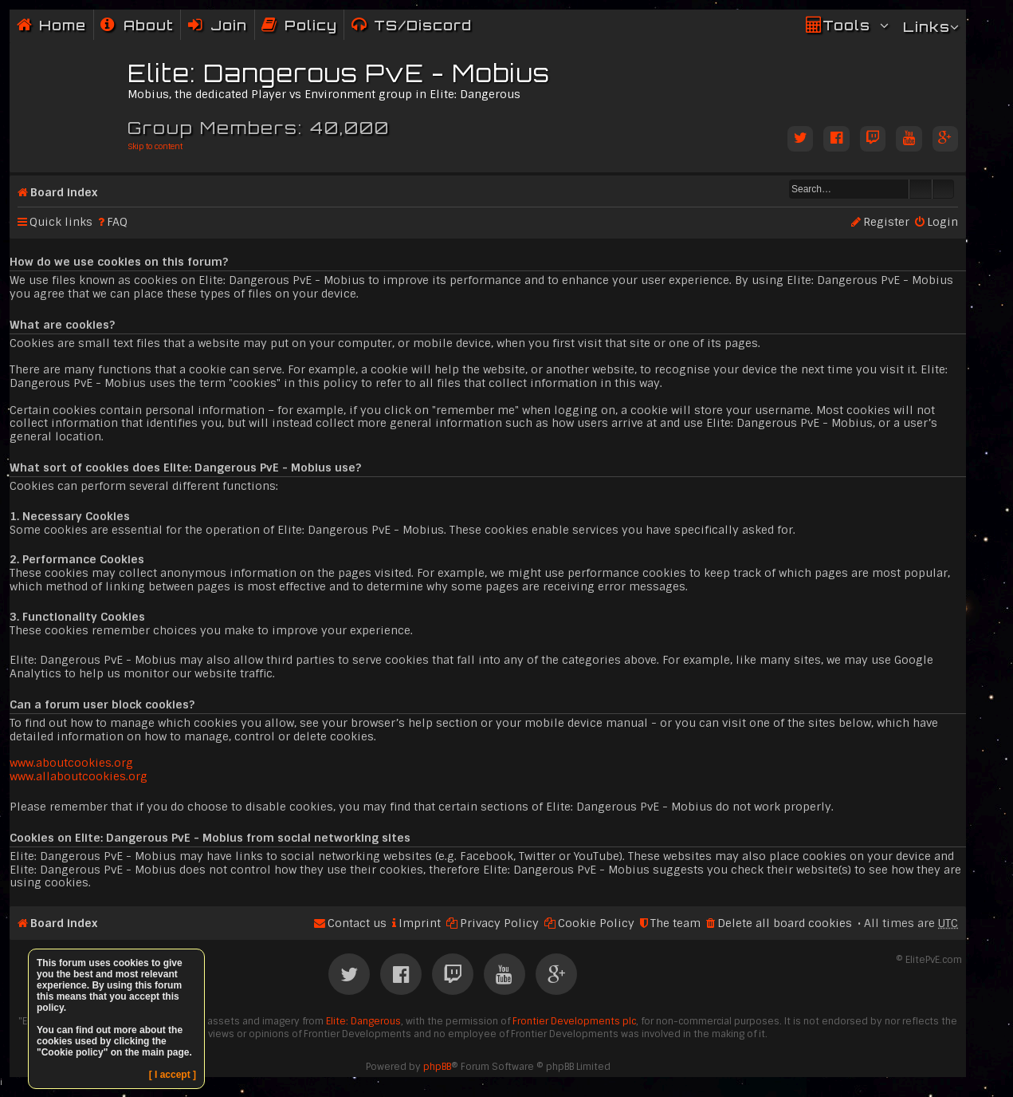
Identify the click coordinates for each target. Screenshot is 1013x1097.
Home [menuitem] (62, 25)
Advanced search (943, 189)
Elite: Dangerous (363, 1021)
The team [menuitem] (675, 923)
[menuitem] (137, 25)
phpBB (437, 1066)
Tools (846, 25)
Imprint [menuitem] (420, 923)
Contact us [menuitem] (357, 923)
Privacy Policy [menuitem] (499, 923)
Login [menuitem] (942, 222)
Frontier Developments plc (574, 1021)
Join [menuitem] (228, 25)
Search (921, 189)
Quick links (60, 222)
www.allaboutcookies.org (78, 776)
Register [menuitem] (886, 222)
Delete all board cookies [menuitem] (784, 923)
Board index (63, 192)
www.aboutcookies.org (71, 763)
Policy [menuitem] (311, 25)
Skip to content (155, 146)
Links (926, 26)
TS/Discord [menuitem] (423, 25)
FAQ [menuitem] (117, 222)
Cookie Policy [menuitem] (596, 923)
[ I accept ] (172, 1074)
